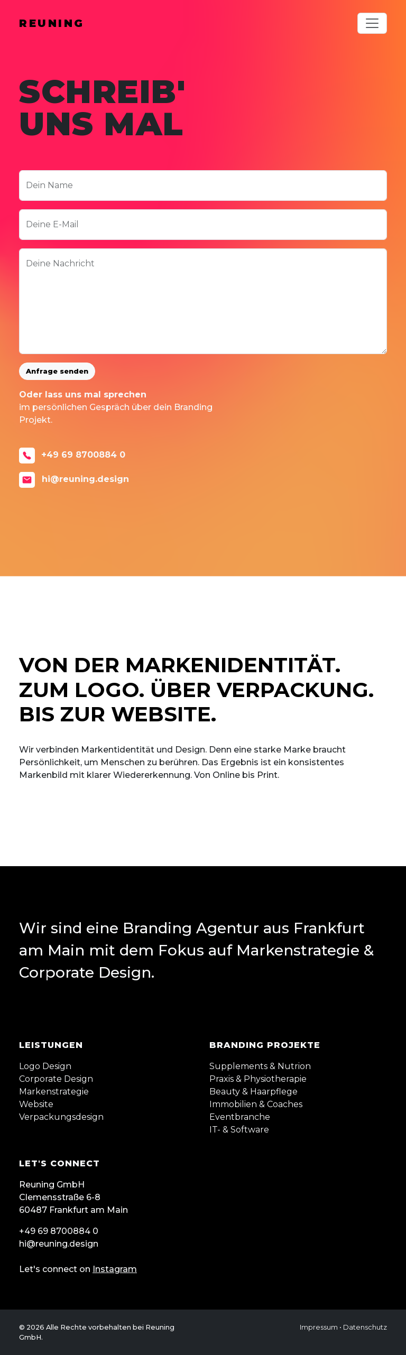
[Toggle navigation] (372, 23)
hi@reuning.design (74, 480)
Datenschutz (365, 1327)
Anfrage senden (57, 371)
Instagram (115, 1269)
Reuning (52, 23)
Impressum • (321, 1327)
